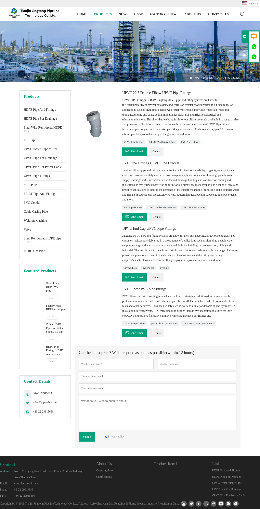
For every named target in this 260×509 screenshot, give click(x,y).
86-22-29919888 (42, 393)
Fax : (3, 495)
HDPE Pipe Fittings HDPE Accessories (54, 350)
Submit (87, 436)
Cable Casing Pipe (36, 211)
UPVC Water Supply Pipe (40, 149)
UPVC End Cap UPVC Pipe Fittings (149, 228)
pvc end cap (148, 267)
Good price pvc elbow (134, 323)
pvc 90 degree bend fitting (164, 323)
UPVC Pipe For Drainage (40, 158)
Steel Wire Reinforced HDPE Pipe (43, 129)
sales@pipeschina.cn (45, 402)
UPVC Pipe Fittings (37, 176)
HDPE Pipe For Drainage (40, 118)
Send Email (134, 151)
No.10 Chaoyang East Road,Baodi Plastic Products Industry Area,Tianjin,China (48, 474)
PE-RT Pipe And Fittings (40, 193)
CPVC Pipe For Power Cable (43, 167)
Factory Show (163, 14)
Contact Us (218, 14)
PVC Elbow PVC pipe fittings (144, 289)
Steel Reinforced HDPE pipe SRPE (42, 240)
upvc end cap (130, 267)
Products (103, 14)
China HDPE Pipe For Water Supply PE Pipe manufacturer (55, 328)
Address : (5, 471)
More (52, 298)
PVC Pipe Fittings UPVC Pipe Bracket (150, 163)
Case (138, 14)
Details (156, 151)
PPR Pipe (30, 140)
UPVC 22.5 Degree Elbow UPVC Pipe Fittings (157, 93)
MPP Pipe (30, 184)
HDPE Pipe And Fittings (40, 109)
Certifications (104, 476)
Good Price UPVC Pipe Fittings (198, 323)
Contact (7, 464)
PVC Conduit (32, 202)
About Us (192, 14)
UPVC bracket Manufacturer (162, 207)
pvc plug (164, 267)
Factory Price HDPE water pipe (56, 307)
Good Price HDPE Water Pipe (53, 287)
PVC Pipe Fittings (190, 142)
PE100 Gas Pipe (34, 251)
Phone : (4, 489)
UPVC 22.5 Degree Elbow (162, 142)
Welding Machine (35, 220)
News (123, 14)
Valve (27, 229)
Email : (4, 483)
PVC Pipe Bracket (133, 207)
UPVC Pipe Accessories (193, 207)
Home (82, 14)
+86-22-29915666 (43, 411)
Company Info (104, 470)
